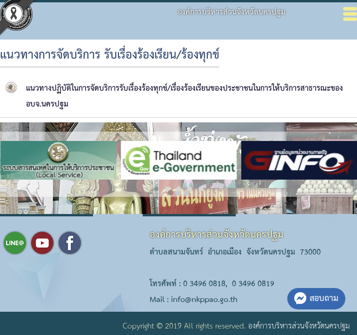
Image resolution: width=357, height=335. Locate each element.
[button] (156, 189)
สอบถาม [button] (316, 298)
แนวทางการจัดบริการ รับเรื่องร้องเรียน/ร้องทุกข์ (109, 55)
